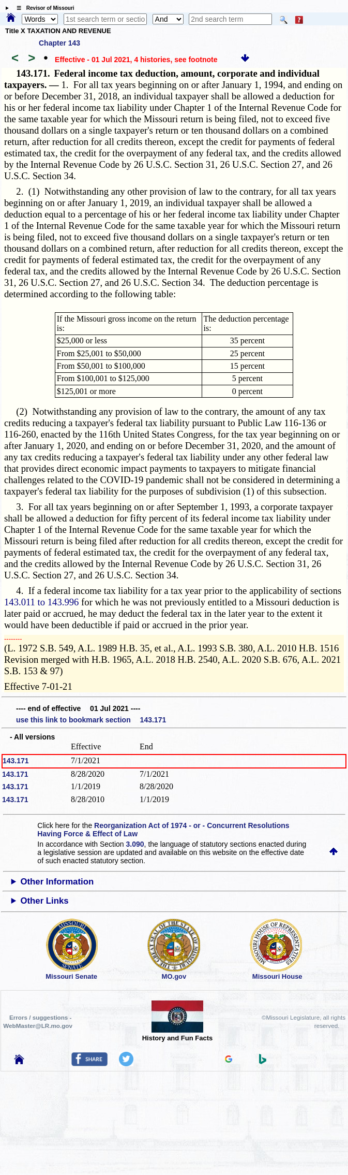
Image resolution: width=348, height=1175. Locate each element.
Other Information (57, 882)
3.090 (135, 844)
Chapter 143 (59, 43)
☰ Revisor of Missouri (42, 8)
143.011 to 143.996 (41, 602)
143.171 (16, 761)
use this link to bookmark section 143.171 (91, 720)
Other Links (44, 901)
